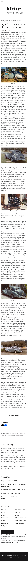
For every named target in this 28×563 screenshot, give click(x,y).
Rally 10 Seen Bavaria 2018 (9, 481)
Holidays (17, 512)
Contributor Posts (6, 22)
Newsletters (4, 518)
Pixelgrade (15, 557)
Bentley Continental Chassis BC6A (10, 493)
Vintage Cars (5, 526)
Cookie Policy (15, 542)
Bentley (19, 20)
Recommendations (20, 520)
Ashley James (5, 20)
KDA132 (14, 8)
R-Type (17, 22)
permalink (19, 435)
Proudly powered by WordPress (10, 555)
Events (3, 512)
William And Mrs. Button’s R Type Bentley (13, 489)
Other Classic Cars (20, 518)
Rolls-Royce (4, 523)
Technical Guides (20, 523)
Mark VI (13, 22)
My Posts (17, 515)
